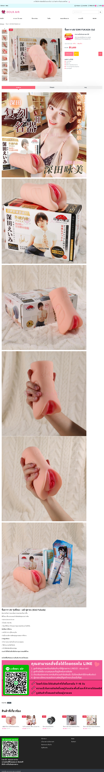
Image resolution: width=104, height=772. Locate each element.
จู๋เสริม (9, 700)
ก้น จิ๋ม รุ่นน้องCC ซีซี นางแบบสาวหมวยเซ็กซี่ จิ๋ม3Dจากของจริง (31, 724)
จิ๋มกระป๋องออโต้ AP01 (48, 724)
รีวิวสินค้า (52, 87)
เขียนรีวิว (79, 43)
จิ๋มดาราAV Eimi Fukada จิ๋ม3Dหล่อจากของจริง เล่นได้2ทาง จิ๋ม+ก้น (92, 724)
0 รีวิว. (74, 43)
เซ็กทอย (2, 24)
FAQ (85, 87)
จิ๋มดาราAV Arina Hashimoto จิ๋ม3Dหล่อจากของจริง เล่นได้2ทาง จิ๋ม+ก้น (72, 724)
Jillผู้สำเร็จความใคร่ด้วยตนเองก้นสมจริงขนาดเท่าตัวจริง (11, 724)
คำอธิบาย (18, 87)
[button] (5, 81)
